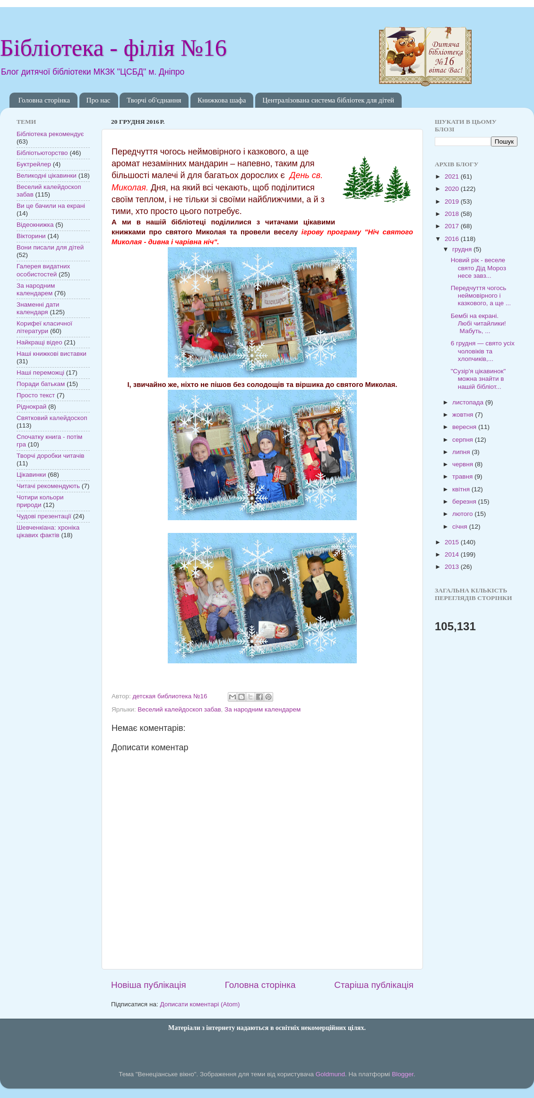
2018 (453, 213)
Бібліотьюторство (42, 152)
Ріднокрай (31, 406)
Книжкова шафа (222, 100)
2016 (453, 238)
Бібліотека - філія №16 (113, 47)
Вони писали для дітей (50, 247)
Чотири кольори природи (40, 501)
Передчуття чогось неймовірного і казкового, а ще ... (481, 295)
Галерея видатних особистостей (43, 270)
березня (465, 501)
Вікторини (31, 236)
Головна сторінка (44, 100)
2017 (453, 226)
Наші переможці (40, 372)
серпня (463, 439)
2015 (453, 542)
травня (463, 476)
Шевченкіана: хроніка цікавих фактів (48, 531)
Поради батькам (41, 383)
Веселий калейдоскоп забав (179, 709)
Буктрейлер (34, 164)
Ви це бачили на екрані (51, 205)
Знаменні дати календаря (38, 308)
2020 (453, 188)
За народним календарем (262, 709)
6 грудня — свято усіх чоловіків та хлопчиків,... (483, 351)
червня (463, 464)
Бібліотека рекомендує (50, 133)
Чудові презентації (44, 516)
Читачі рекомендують (48, 485)
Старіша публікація (373, 985)
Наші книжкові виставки (51, 353)
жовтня (463, 414)
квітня (462, 489)
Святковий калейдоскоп (52, 417)
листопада (468, 402)
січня (460, 526)
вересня (465, 426)
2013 (453, 566)
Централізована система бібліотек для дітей (328, 100)
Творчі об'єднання (154, 100)
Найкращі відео (39, 342)
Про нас (98, 100)
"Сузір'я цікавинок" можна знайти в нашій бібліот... (478, 379)
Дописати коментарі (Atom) (200, 1004)
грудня (463, 249)
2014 (453, 554)
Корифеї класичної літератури (44, 327)
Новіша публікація (148, 985)
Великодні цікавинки (47, 175)
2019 (453, 201)
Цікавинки (31, 474)
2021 (453, 176)
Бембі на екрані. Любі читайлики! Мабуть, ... (478, 323)
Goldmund (330, 1074)
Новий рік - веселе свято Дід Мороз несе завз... (478, 268)
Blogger (402, 1074)
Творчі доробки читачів (51, 455)
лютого (463, 513)
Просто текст (36, 395)
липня (462, 451)
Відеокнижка (35, 224)
